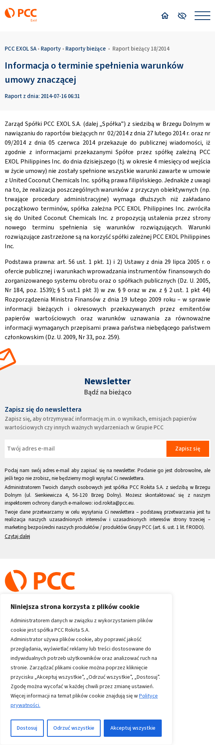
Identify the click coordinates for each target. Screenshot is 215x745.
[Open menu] (202, 16)
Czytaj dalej (17, 536)
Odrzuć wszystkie (73, 728)
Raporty (51, 49)
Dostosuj (27, 728)
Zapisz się (187, 448)
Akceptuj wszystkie (132, 728)
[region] (86, 669)
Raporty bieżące (85, 49)
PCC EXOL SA (20, 49)
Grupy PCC (140, 527)
